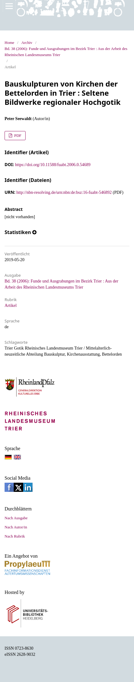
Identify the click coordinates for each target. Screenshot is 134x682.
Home (9, 42)
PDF (17, 135)
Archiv (26, 42)
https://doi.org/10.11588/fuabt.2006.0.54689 (52, 164)
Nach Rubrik (15, 536)
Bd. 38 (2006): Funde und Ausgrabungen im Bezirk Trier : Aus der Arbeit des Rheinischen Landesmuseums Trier (66, 51)
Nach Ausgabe (16, 518)
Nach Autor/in (16, 527)
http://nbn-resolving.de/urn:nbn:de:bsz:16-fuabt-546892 (64, 192)
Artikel (11, 305)
